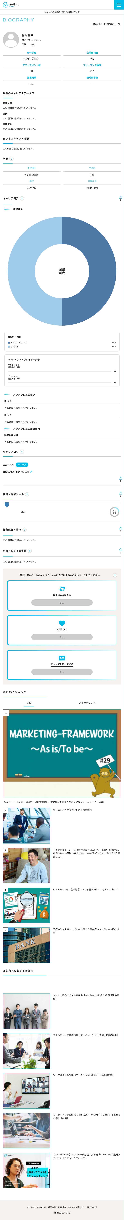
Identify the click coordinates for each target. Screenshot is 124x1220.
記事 (29, 702)
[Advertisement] (62, 986)
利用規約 (62, 1207)
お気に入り (62, 629)
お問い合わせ (91, 1207)
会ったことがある (62, 594)
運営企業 (52, 1207)
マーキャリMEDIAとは (36, 1207)
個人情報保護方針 (75, 1207)
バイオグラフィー (88, 702)
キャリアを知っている (62, 664)
